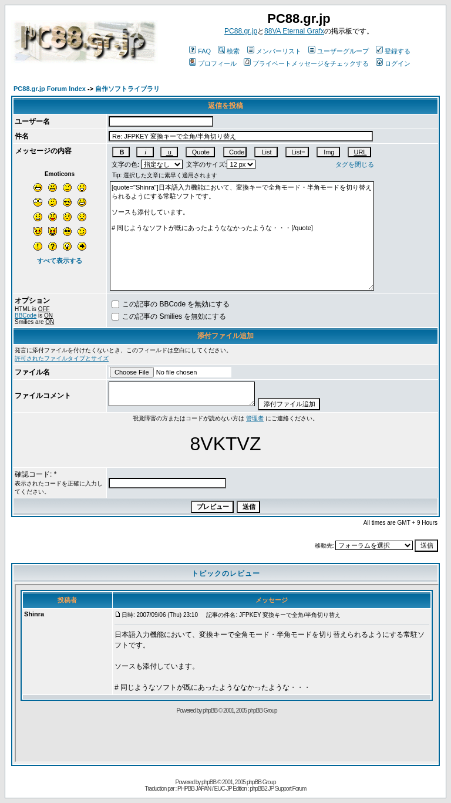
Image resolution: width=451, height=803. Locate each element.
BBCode (25, 315)
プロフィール (213, 63)
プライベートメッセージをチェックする (306, 63)
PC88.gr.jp (240, 31)
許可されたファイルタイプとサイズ (62, 358)
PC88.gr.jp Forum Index (50, 88)
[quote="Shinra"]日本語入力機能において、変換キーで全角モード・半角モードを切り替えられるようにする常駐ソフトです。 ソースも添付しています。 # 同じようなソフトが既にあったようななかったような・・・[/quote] (242, 236)
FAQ (200, 51)
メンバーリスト (274, 51)
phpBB (208, 782)
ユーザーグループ (338, 51)
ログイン (393, 63)
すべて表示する (59, 260)
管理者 (255, 418)
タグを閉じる (354, 164)
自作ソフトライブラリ (127, 88)
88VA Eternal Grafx (294, 31)
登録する (393, 51)
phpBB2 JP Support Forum (278, 788)
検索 (229, 51)
